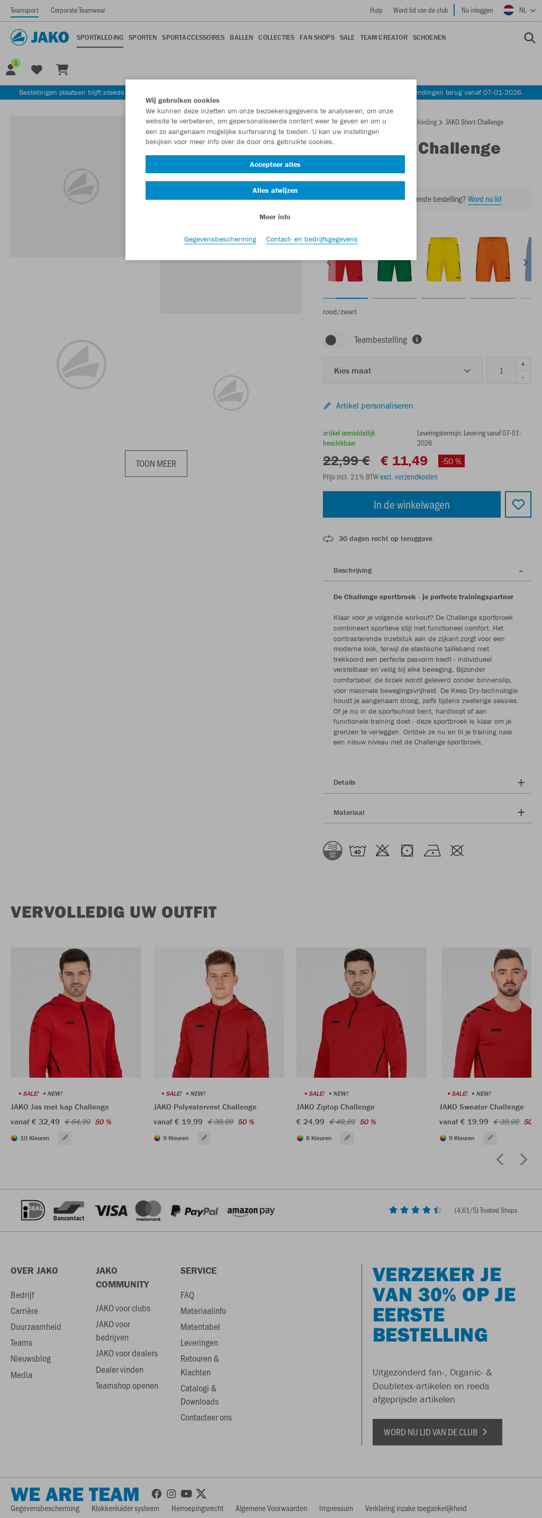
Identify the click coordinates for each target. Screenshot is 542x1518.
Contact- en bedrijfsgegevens (312, 239)
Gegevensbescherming (220, 239)
